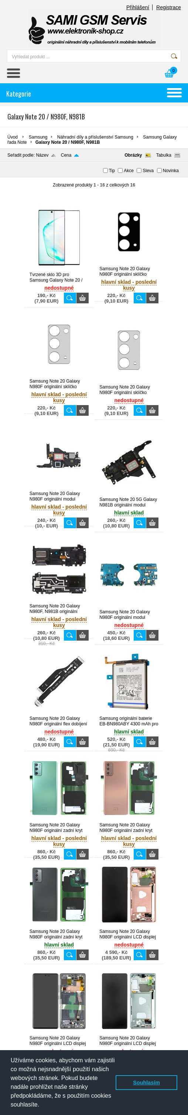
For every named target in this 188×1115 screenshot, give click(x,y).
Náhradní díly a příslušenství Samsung (95, 137)
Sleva (148, 170)
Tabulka (163, 155)
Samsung (38, 137)
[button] (42, 1105)
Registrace (168, 7)
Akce (129, 170)
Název (42, 155)
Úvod (12, 137)
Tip (112, 170)
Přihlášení (137, 7)
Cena (66, 155)
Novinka (171, 170)
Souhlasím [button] (146, 1083)
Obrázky (133, 155)
